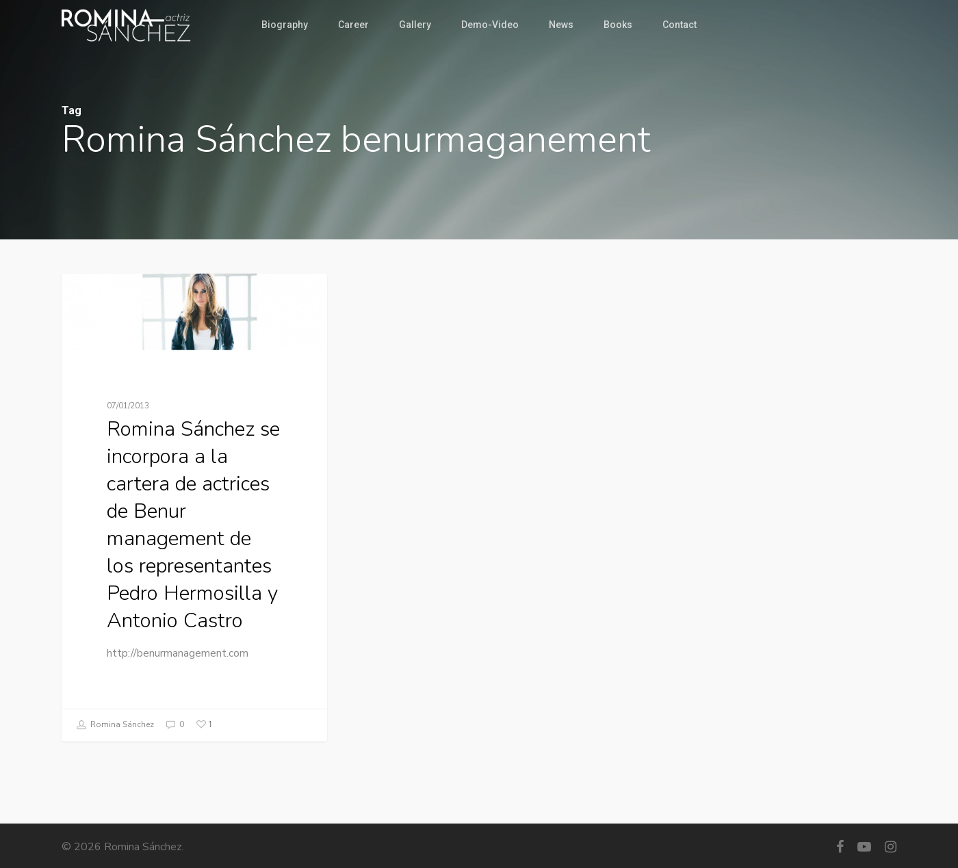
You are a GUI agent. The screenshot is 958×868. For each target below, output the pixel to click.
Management (116, 295)
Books (618, 24)
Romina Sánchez (115, 725)
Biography (284, 24)
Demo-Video (490, 24)
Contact (679, 24)
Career (353, 24)
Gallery (415, 24)
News (561, 24)
